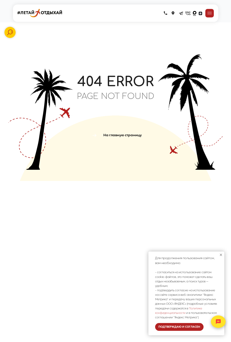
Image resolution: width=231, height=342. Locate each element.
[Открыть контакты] (218, 321)
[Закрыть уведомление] (221, 255)
